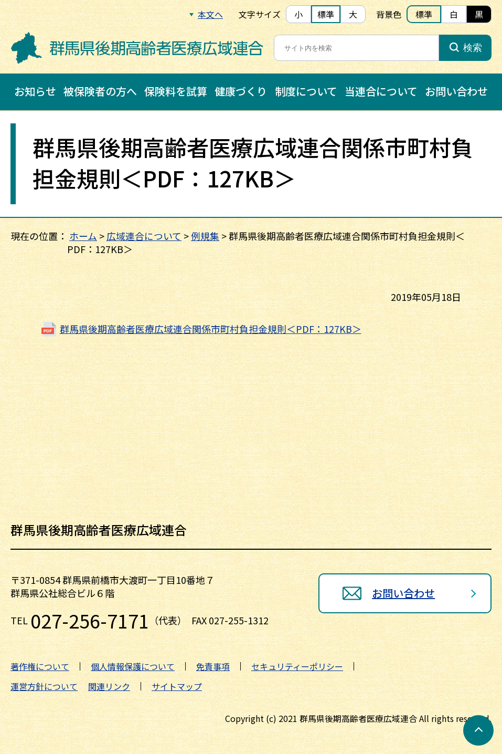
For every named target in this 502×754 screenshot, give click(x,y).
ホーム (83, 236)
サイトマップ (177, 686)
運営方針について (44, 686)
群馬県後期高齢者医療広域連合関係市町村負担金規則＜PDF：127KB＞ (210, 329)
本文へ (210, 14)
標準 (325, 14)
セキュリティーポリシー (297, 666)
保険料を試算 (175, 91)
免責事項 (213, 666)
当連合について (381, 91)
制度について (306, 91)
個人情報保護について (133, 666)
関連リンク (109, 686)
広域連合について (143, 236)
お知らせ (35, 91)
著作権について (39, 666)
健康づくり (241, 91)
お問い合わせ (456, 91)
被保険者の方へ (100, 91)
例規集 (205, 236)
